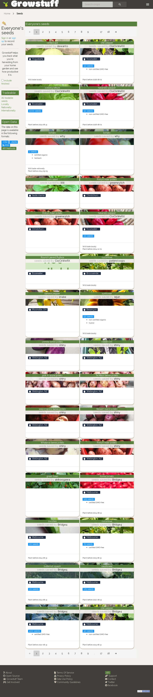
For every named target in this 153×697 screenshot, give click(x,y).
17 (101, 32)
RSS (6, 145)
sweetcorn (106, 341)
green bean (52, 476)
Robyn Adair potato (107, 179)
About (7, 672)
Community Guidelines (67, 682)
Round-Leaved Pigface (52, 257)
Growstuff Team (13, 679)
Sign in (4, 38)
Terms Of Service (64, 672)
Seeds (20, 13)
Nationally (6, 107)
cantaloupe (52, 43)
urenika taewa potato (52, 341)
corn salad (52, 179)
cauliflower (107, 566)
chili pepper (107, 43)
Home (7, 13)
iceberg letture (52, 88)
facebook (111, 685)
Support (111, 676)
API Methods (9, 148)
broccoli (52, 608)
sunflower (107, 293)
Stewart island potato (107, 409)
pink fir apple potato (52, 375)
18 (108, 32)
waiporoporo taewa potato (52, 409)
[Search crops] (97, 4)
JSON (13, 142)
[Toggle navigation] (147, 4)
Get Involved (11, 682)
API (107, 672)
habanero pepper (107, 88)
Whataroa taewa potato (52, 442)
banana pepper (52, 293)
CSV (5, 142)
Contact (110, 679)
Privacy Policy (62, 676)
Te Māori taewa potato (107, 375)
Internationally (8, 110)
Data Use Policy (63, 679)
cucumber (107, 257)
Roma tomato (107, 476)
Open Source (11, 676)
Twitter (110, 682)
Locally (5, 104)
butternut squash (52, 566)
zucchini (52, 521)
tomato (52, 133)
